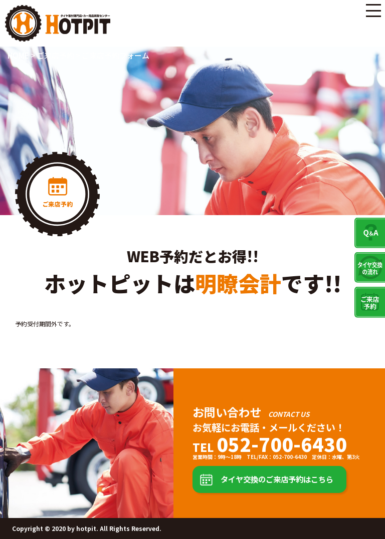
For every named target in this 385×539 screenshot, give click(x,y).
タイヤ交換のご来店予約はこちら (277, 478)
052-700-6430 (282, 443)
